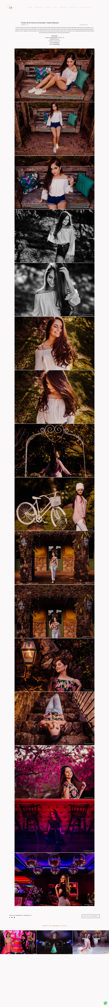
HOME (30, 7)
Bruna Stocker (56, 44)
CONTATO (72, 7)
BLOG (55, 7)
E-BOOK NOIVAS (85, 7)
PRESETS (63, 7)
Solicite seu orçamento (90, 968)
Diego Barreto (56, 42)
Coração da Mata (53, 37)
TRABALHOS (39, 7)
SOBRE (48, 7)
